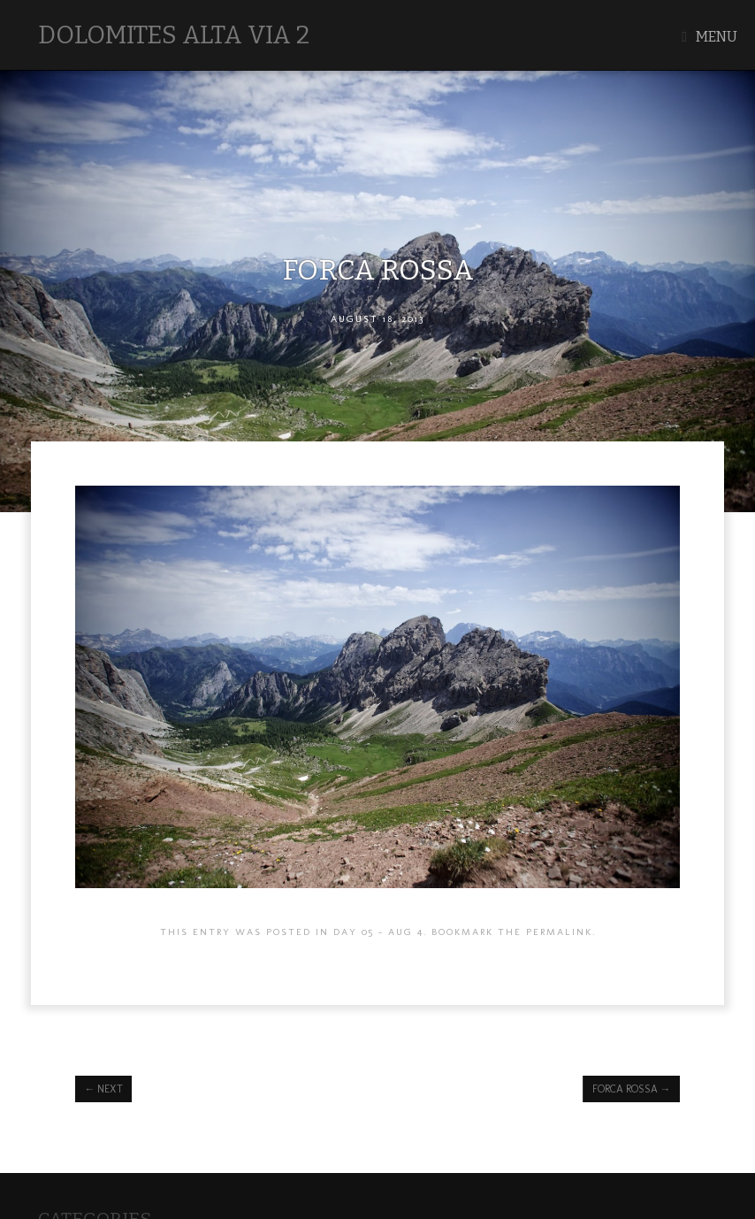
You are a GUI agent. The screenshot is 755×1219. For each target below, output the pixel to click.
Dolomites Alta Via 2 (173, 35)
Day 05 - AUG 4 (378, 931)
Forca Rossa (631, 1089)
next (103, 1089)
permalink (559, 931)
